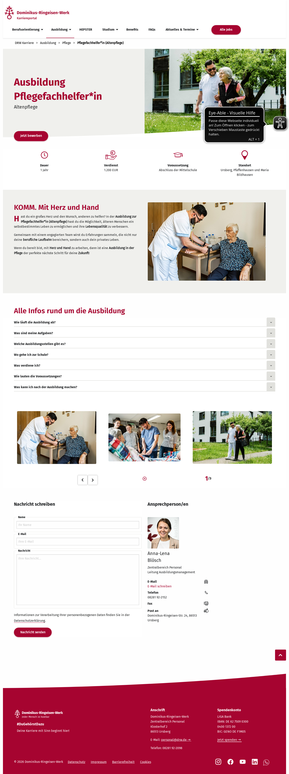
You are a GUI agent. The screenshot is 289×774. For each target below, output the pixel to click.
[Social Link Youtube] (243, 763)
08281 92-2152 (157, 597)
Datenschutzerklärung (29, 620)
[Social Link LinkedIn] (255, 763)
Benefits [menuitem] (132, 29)
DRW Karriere (24, 43)
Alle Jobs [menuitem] (226, 29)
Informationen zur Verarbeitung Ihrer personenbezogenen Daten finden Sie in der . (72, 618)
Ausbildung (48, 43)
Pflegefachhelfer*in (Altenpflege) (100, 43)
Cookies (145, 762)
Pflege (66, 43)
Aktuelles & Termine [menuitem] (180, 29)
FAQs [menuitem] (152, 29)
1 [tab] (145, 479)
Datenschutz (76, 762)
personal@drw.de (174, 740)
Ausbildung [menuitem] (59, 29)
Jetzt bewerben (31, 136)
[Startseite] (44, 12)
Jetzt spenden (227, 740)
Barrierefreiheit (123, 762)
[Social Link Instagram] (219, 763)
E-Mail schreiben (160, 586)
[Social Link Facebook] (231, 763)
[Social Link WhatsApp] (267, 764)
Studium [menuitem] (108, 29)
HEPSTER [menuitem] (85, 29)
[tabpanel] (56, 437)
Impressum (99, 762)
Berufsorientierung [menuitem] (25, 29)
